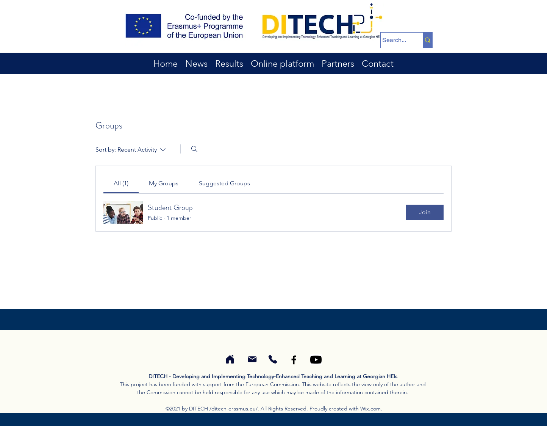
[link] (121, 183)
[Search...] (394, 40)
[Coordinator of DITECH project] (230, 359)
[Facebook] (294, 360)
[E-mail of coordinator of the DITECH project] (252, 359)
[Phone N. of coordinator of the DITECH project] (272, 359)
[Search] (194, 148)
